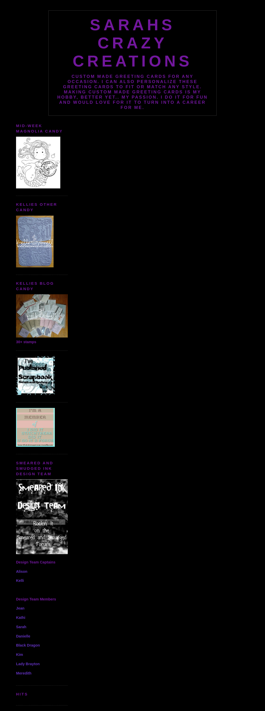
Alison (21, 571)
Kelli (20, 580)
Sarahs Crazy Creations (133, 43)
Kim (19, 655)
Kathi (20, 617)
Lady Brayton (28, 664)
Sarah (21, 627)
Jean (20, 608)
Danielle (23, 636)
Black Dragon (28, 645)
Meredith (24, 673)
